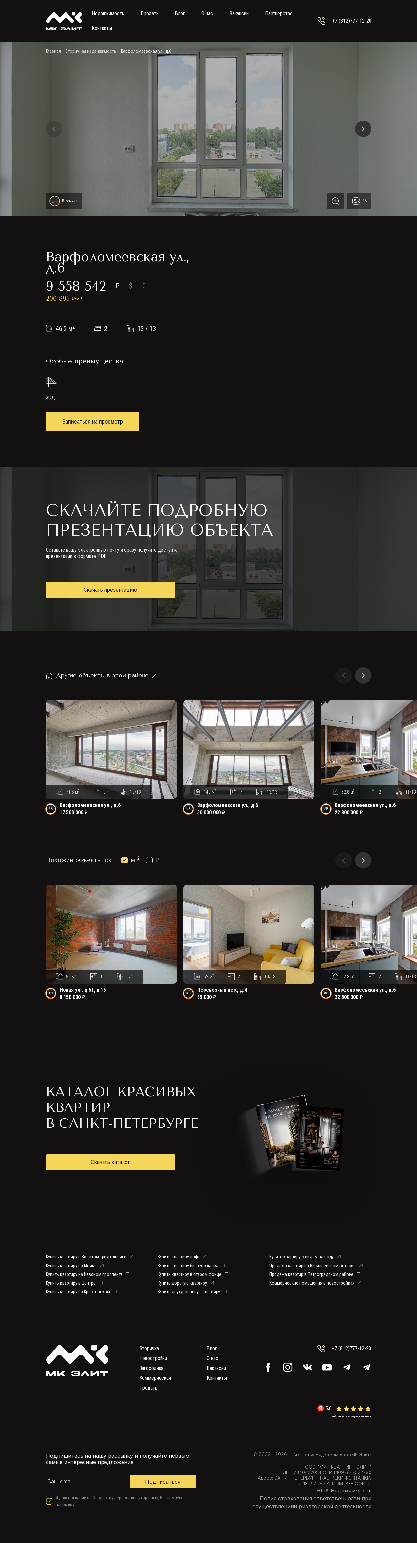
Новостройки (153, 1358)
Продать (150, 13)
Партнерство (279, 13)
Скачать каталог (110, 1162)
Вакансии (239, 13)
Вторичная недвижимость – (93, 51)
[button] (54, 129)
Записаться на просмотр (92, 421)
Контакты (102, 28)
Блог (180, 13)
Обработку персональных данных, (126, 1497)
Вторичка (149, 1348)
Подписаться (162, 1481)
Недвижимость (108, 13)
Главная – (55, 51)
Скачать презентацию (110, 590)
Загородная (151, 1368)
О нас (207, 13)
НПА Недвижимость (343, 1490)
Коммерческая (155, 1378)
